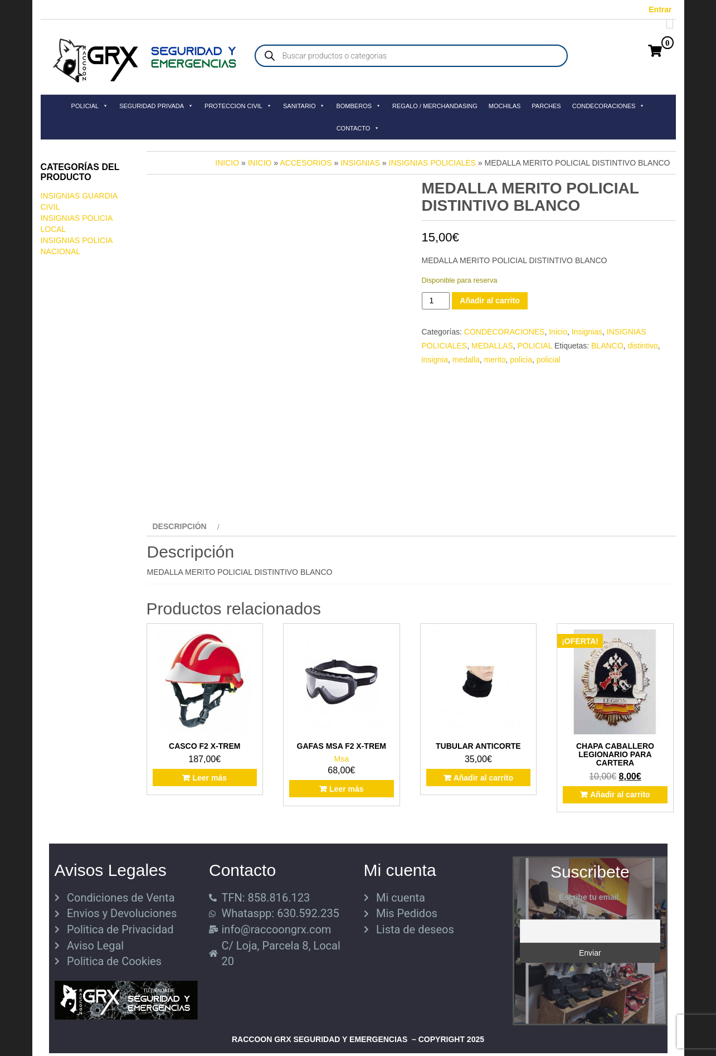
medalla (466, 359)
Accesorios (306, 162)
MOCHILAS (504, 106)
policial (549, 359)
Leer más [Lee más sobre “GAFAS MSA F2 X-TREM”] (346, 788)
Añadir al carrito (489, 300)
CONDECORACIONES (608, 106)
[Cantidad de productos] (436, 300)
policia (521, 359)
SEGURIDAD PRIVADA (156, 106)
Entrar (660, 9)
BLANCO (607, 345)
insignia (435, 359)
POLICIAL (90, 106)
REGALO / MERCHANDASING (435, 106)
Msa (341, 758)
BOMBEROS (358, 106)
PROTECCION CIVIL (238, 106)
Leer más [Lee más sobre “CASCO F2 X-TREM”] (209, 777)
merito (495, 359)
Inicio (227, 162)
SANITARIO (304, 106)
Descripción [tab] (180, 526)
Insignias (360, 162)
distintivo (642, 345)
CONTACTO (358, 128)
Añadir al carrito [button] (483, 777)
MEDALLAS (492, 345)
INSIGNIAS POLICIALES (432, 162)
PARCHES (546, 106)
